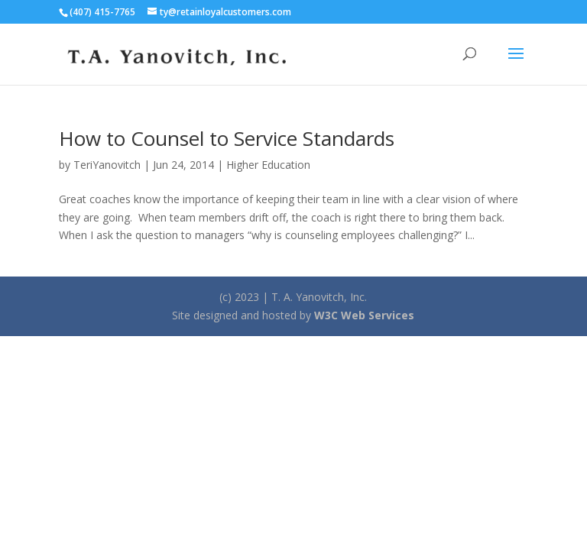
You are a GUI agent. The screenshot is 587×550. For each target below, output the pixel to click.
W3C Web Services (364, 315)
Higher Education (268, 164)
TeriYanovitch (107, 164)
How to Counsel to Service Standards (226, 138)
